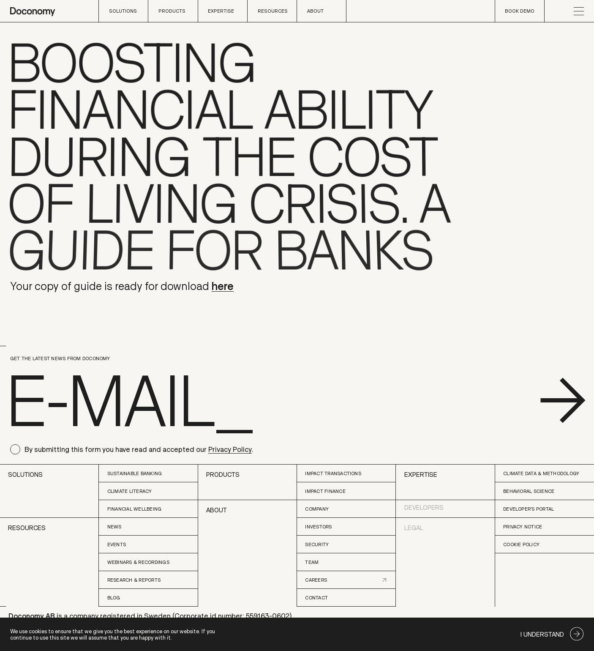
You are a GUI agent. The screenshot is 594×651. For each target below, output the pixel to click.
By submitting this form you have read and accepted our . (139, 449)
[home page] (32, 11)
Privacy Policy (230, 449)
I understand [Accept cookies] (542, 634)
